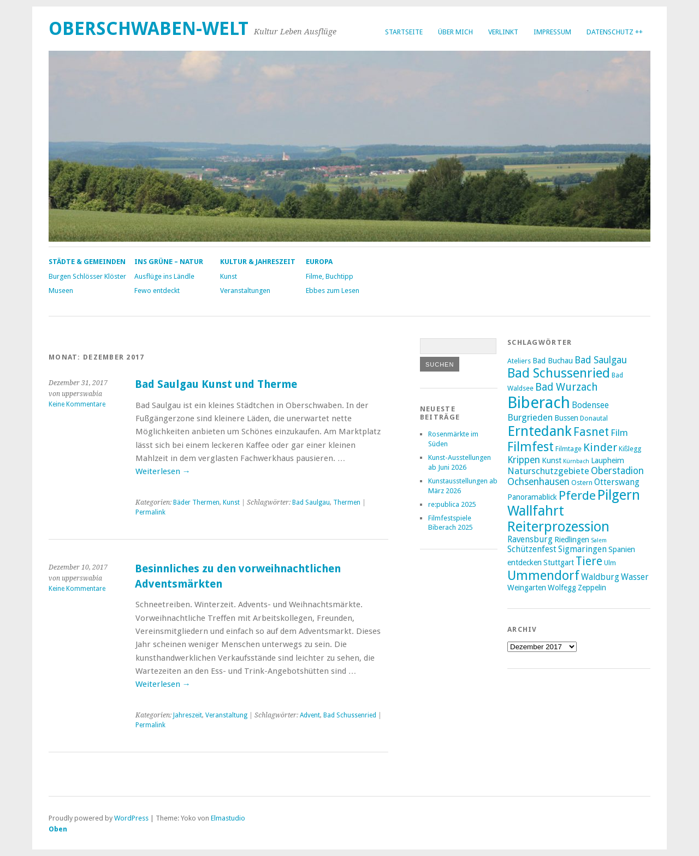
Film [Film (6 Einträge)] (619, 432)
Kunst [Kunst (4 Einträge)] (551, 460)
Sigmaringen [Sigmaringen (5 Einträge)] (582, 549)
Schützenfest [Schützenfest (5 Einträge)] (531, 549)
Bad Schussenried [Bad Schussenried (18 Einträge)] (558, 373)
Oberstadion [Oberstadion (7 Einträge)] (617, 470)
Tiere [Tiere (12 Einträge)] (589, 561)
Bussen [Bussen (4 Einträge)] (566, 418)
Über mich (455, 32)
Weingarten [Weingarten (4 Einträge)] (526, 587)
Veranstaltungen (245, 290)
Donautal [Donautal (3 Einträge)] (594, 418)
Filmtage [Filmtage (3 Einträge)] (568, 449)
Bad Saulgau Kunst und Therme (216, 384)
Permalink (150, 512)
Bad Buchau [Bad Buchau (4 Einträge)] (552, 360)
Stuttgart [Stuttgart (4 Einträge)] (558, 562)
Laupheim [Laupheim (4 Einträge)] (607, 460)
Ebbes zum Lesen (332, 290)
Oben (58, 829)
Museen (61, 290)
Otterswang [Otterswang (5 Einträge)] (616, 482)
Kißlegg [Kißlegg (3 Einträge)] (630, 449)
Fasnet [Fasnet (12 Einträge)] (591, 432)
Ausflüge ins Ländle (164, 276)
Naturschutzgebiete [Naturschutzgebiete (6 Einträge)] (548, 470)
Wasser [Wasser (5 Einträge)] (635, 577)
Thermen (346, 502)
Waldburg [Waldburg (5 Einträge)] (600, 577)
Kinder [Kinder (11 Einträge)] (600, 447)
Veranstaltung (226, 715)
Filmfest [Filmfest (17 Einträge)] (530, 446)
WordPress (131, 818)
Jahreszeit (187, 715)
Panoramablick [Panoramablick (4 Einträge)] (532, 497)
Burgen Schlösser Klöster (87, 276)
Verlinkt (503, 32)
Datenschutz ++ (615, 32)
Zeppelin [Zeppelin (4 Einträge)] (592, 587)
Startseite (404, 32)
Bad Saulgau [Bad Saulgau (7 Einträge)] (600, 360)
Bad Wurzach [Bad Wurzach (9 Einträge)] (566, 387)
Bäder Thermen (196, 502)
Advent (310, 715)
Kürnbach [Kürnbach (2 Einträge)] (576, 461)
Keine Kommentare (77, 404)
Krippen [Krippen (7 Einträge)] (523, 459)
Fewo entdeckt (157, 290)
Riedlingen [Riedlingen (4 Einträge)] (571, 539)
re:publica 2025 (452, 504)
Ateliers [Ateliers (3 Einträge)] (519, 361)
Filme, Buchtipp (329, 276)
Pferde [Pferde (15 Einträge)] (577, 495)
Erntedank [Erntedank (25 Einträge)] (539, 431)
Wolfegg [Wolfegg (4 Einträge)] (562, 587)
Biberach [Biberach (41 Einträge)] (538, 402)
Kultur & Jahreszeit (257, 262)
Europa (319, 262)
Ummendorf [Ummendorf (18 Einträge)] (543, 575)
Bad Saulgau (311, 502)
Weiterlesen (163, 471)
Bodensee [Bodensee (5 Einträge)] (590, 405)
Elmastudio (228, 818)
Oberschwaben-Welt (148, 28)
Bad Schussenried (349, 715)
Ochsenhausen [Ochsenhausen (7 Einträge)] (538, 481)
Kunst (228, 276)
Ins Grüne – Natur (168, 262)
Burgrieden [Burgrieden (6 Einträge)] (530, 417)
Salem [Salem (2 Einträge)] (599, 540)
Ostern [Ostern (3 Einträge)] (582, 482)
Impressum (552, 32)
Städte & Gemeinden (87, 262)
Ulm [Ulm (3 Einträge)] (610, 563)
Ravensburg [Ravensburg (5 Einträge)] (530, 539)
